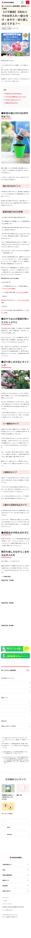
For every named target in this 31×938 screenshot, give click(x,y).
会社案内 (5, 903)
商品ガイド (9, 842)
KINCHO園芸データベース (9, 833)
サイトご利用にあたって (7, 927)
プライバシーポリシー (7, 921)
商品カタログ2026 (11, 851)
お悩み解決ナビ (7, 882)
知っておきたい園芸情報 (15, 670)
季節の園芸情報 (7, 893)
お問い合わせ (6, 909)
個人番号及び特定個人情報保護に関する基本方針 (13, 924)
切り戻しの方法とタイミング (12, 100)
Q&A (3, 887)
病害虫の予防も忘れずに (11, 103)
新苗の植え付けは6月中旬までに (13, 93)
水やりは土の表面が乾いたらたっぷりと (15, 96)
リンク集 (4, 918)
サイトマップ (5, 915)
